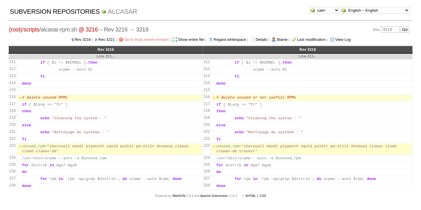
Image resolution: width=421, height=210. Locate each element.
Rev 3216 (83, 39)
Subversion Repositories (55, 11)
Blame (282, 39)
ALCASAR (122, 11)
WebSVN (178, 195)
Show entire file (191, 39)
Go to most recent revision (146, 39)
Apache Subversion (214, 195)
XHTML (250, 195)
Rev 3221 (107, 39)
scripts (31, 29)
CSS (263, 195)
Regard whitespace (230, 39)
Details (262, 39)
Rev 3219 (307, 49)
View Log (343, 39)
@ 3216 (88, 29)
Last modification (311, 39)
